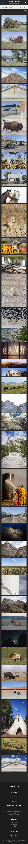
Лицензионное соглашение (14, 811)
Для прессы (14, 797)
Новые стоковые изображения (14, 800)
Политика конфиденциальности (14, 814)
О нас (14, 795)
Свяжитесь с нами (14, 824)
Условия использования (14, 809)
